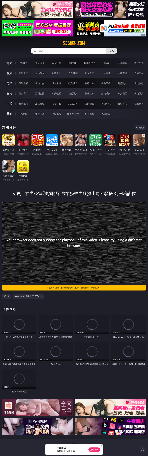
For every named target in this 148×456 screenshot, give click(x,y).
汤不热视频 (73, 113)
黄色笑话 (122, 103)
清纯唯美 (106, 93)
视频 (9, 73)
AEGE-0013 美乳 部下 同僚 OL (28, 296)
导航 (9, 114)
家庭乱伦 (40, 103)
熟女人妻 (89, 73)
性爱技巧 (139, 103)
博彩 (9, 63)
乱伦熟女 (122, 83)
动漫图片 (73, 93)
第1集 (6, 296)
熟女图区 (122, 93)
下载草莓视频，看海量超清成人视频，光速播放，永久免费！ (95, 287)
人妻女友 (56, 103)
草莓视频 (56, 113)
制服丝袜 (89, 83)
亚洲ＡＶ (23, 73)
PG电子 (23, 63)
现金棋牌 (122, 63)
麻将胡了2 (89, 63)
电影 (9, 83)
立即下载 (94, 449)
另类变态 (139, 83)
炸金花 (105, 63)
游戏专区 (73, 63)
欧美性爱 (73, 83)
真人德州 (40, 63)
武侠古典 (73, 103)
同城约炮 (23, 113)
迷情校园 (89, 103)
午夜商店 (40, 113)
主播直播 (122, 73)
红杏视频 (89, 113)
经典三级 (106, 83)
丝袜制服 (106, 73)
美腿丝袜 (89, 93)
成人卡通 (56, 83)
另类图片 (139, 93)
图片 (9, 93)
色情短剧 (106, 113)
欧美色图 (56, 93)
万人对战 (56, 63)
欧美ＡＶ (56, 73)
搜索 (111, 50)
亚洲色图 (40, 93)
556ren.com (74, 43)
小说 (9, 103)
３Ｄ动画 (73, 73)
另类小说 (106, 103)
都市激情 (23, 103)
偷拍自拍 (40, 83)
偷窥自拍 (23, 93)
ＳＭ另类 (139, 73)
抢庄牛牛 (139, 63)
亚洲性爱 (23, 83)
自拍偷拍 (40, 73)
